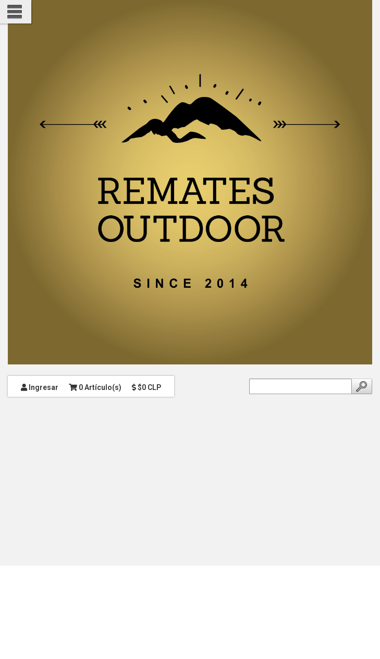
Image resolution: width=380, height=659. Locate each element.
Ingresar (39, 387)
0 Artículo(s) (95, 387)
